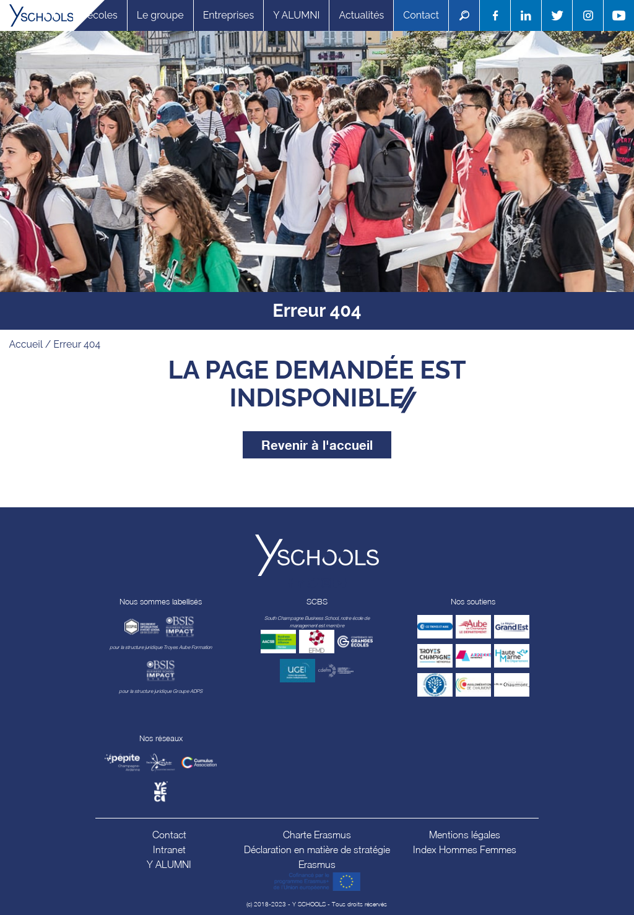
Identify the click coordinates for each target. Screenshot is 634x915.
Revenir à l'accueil (317, 444)
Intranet (169, 849)
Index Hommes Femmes (464, 849)
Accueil (26, 344)
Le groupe (160, 15)
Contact (421, 15)
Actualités (361, 15)
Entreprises (228, 15)
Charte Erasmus (317, 834)
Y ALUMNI (296, 15)
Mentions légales (464, 834)
